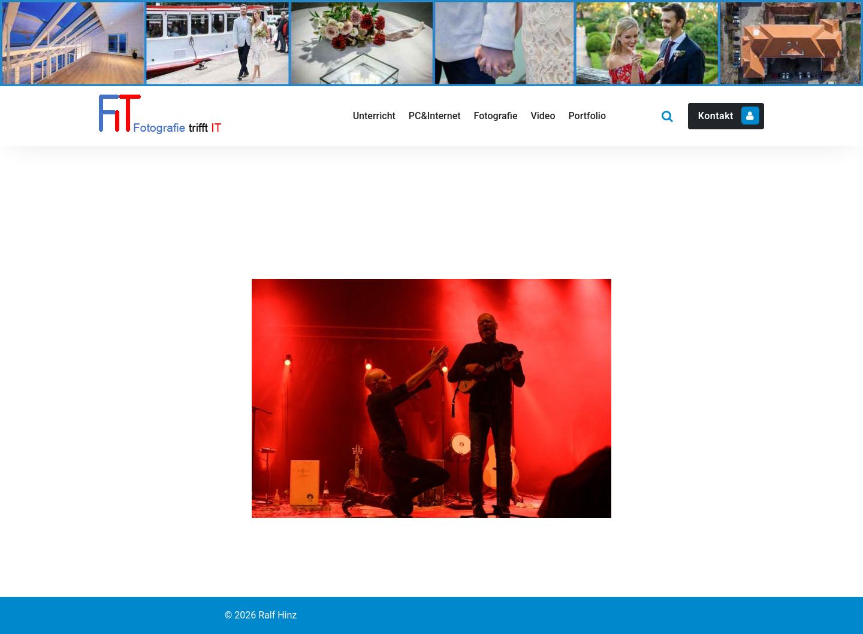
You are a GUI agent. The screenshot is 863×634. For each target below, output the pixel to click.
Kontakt (728, 116)
